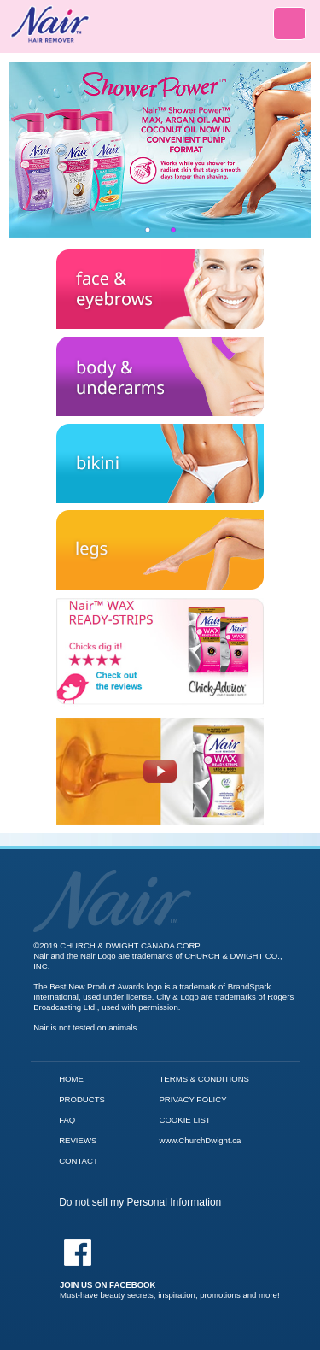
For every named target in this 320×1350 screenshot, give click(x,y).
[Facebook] (170, 1269)
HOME (71, 1078)
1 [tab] (147, 229)
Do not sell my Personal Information (140, 1202)
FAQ (67, 1119)
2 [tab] (173, 229)
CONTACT (78, 1160)
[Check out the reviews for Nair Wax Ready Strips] (160, 597)
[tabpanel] (160, 150)
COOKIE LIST (184, 1119)
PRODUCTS (82, 1099)
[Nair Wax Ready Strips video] (160, 767)
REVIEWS (77, 1140)
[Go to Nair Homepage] (112, 874)
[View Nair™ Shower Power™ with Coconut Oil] (160, 150)
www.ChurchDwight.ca (200, 1140)
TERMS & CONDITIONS (204, 1078)
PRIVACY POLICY (192, 1099)
